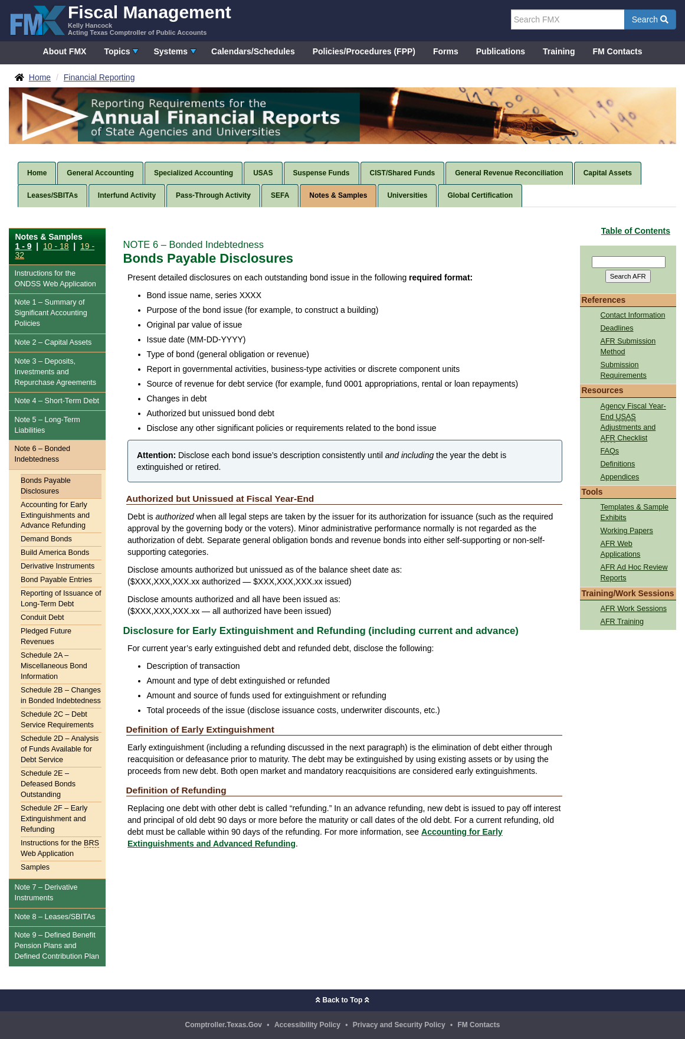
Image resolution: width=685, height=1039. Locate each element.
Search (650, 19)
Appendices (620, 477)
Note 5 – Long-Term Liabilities (47, 425)
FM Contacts (617, 51)
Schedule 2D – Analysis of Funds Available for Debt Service (60, 749)
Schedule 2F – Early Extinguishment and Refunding (54, 819)
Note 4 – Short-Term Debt (56, 401)
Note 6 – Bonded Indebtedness (42, 454)
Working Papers (627, 531)
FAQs (610, 451)
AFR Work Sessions (634, 609)
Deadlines (617, 328)
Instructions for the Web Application (55, 279)
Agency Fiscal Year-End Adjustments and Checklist (633, 422)
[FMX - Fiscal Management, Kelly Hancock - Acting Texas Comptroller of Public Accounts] (120, 19)
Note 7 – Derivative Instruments (45, 892)
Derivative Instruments (57, 566)
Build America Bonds (55, 552)
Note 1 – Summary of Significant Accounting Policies (50, 313)
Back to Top (342, 1000)
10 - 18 (56, 246)
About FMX (65, 51)
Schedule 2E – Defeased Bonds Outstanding (48, 784)
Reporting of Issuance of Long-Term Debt (61, 598)
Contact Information (633, 315)
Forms (445, 51)
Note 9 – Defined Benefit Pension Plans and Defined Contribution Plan (56, 945)
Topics (117, 51)
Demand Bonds (46, 539)
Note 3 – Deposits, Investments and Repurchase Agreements (55, 372)
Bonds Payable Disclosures (46, 485)
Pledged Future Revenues (46, 636)
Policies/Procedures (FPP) (364, 51)
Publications (500, 51)
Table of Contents (635, 231)
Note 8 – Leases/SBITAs (54, 917)
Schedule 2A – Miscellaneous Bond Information (54, 666)
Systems (170, 51)
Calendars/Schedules (253, 51)
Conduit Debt (42, 617)
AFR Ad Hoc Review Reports (634, 572)
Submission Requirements (624, 370)
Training (559, 51)
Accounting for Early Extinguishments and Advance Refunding (55, 515)
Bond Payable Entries (56, 580)
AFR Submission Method (628, 346)
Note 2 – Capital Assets (52, 342)
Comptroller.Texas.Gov (223, 1025)
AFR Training (622, 621)
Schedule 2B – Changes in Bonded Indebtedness (61, 695)
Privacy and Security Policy (399, 1025)
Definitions (618, 464)
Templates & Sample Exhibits (635, 512)
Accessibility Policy (307, 1025)
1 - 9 (23, 246)
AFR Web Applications (621, 549)
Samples (35, 867)
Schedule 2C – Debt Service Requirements (57, 719)
